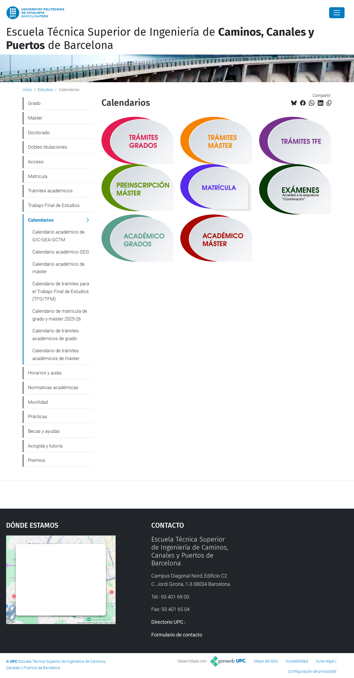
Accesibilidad (297, 661)
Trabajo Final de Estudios (54, 205)
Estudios (45, 89)
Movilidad (38, 402)
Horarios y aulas (45, 373)
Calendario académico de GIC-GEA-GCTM (58, 235)
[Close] (337, 12)
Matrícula (37, 176)
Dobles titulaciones (47, 147)
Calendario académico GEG (60, 252)
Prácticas (37, 416)
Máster (35, 118)
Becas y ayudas (44, 431)
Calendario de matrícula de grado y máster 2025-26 (59, 315)
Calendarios (41, 220)
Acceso (36, 161)
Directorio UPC (167, 622)
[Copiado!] (329, 103)
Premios (36, 460)
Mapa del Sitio (266, 661)
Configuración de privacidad (312, 671)
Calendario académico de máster (58, 268)
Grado (34, 103)
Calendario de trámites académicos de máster (56, 354)
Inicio (27, 89)
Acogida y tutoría (45, 446)
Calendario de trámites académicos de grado (55, 334)
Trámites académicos (50, 190)
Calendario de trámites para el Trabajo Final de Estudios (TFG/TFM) (60, 291)
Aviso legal (325, 661)
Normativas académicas (53, 387)
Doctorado (39, 132)
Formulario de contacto (176, 635)
